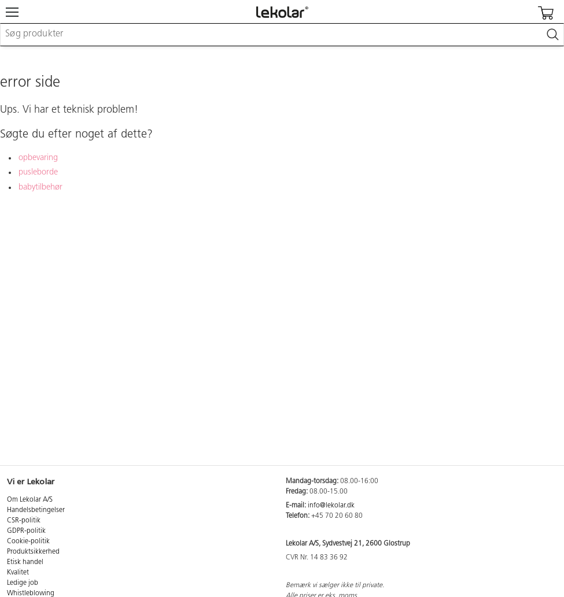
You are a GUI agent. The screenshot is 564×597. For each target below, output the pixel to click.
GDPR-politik (26, 531)
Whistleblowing (30, 593)
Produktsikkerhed (33, 551)
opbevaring (38, 158)
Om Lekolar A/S (30, 499)
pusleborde (38, 172)
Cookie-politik (28, 541)
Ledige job (22, 583)
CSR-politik (23, 520)
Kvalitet (18, 572)
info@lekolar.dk (331, 505)
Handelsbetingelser (36, 510)
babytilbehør (40, 187)
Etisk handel (25, 562)
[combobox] (282, 34)
